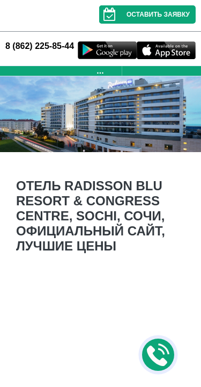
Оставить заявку (144, 14)
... (99, 70)
